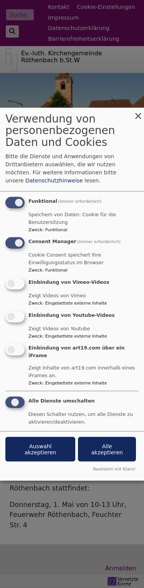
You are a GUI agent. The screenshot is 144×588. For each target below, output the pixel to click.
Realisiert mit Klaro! (114, 468)
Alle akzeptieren (106, 449)
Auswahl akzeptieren (40, 449)
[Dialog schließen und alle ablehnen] (138, 112)
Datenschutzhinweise (54, 180)
